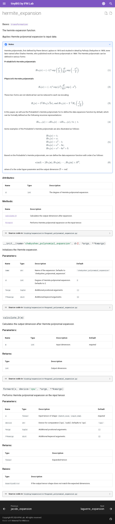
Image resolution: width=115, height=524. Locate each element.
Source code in (43, 233)
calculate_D (10, 216)
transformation (19, 24)
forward (8, 223)
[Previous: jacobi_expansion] (18, 508)
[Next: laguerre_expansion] (95, 508)
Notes (11, 44)
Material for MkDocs (20, 521)
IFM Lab (21, 517)
